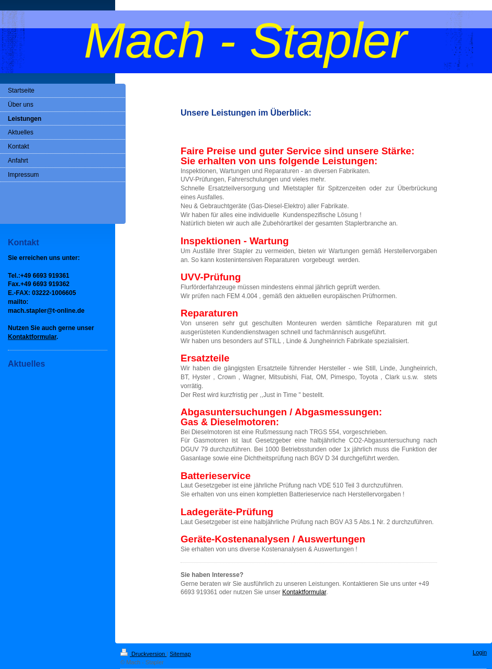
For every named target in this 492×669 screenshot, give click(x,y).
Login (480, 652)
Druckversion (143, 654)
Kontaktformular (304, 592)
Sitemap (180, 654)
